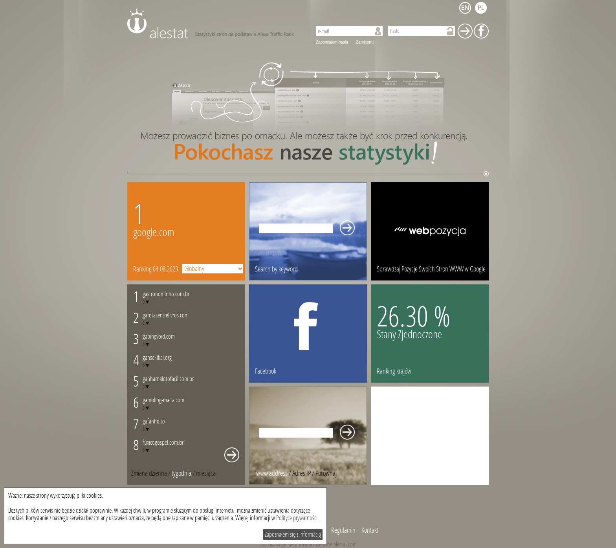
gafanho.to (154, 421)
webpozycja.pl (430, 231)
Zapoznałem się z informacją (293, 534)
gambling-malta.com (163, 400)
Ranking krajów (394, 371)
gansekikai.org (157, 357)
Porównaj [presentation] (326, 473)
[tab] (206, 473)
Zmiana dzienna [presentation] (149, 473)
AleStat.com (214, 23)
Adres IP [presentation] (301, 473)
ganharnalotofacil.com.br (168, 379)
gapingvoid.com (159, 336)
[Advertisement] (430, 436)
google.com (153, 232)
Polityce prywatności (296, 518)
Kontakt (369, 530)
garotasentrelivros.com (166, 315)
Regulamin (343, 530)
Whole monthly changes (231, 454)
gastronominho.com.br (166, 294)
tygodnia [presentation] (181, 473)
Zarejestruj (365, 42)
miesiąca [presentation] (206, 473)
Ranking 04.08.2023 (155, 269)
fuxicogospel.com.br (163, 442)
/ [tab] (151, 473)
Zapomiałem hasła (332, 42)
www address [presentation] (272, 473)
